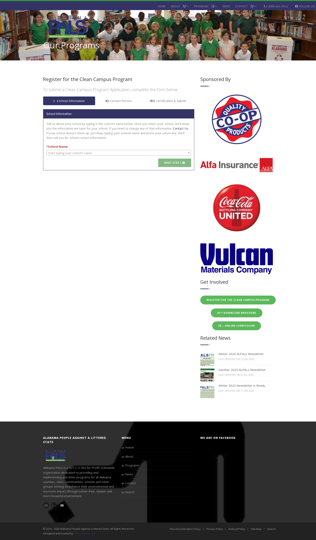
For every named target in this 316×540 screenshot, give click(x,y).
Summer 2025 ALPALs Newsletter (242, 370)
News (226, 6)
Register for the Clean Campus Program (238, 300)
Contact (246, 6)
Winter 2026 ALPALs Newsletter (241, 354)
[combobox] (118, 153)
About (180, 6)
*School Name (57, 146)
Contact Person (118, 101)
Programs (205, 6)
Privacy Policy (214, 529)
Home (162, 6)
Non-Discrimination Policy (185, 529)
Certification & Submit (168, 101)
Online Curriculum (236, 325)
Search (128, 492)
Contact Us (180, 128)
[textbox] (119, 153)
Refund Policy (237, 529)
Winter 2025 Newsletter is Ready (241, 385)
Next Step (174, 162)
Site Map (256, 529)
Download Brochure (236, 313)
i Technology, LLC (85, 532)
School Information (69, 101)
